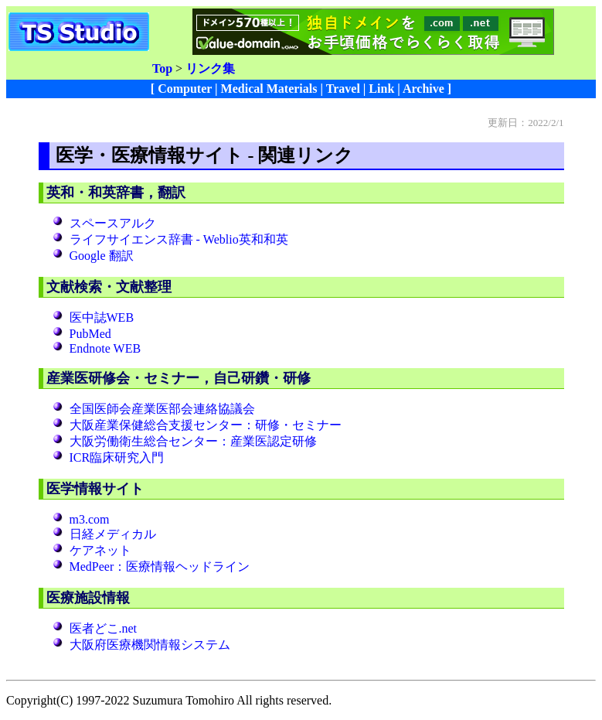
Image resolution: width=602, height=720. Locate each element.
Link (381, 88)
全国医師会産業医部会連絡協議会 (162, 408)
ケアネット (100, 550)
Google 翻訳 (102, 255)
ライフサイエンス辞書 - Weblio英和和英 (179, 239)
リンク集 (210, 68)
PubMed (90, 333)
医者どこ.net (104, 628)
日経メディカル (113, 534)
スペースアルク (113, 223)
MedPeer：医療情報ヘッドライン (160, 566)
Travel (343, 88)
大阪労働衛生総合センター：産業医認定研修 (193, 441)
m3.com (90, 519)
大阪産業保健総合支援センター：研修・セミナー (206, 425)
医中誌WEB (102, 317)
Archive (423, 88)
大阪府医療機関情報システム (150, 644)
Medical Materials (269, 88)
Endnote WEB (105, 348)
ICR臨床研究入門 (117, 457)
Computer (185, 88)
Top (162, 68)
